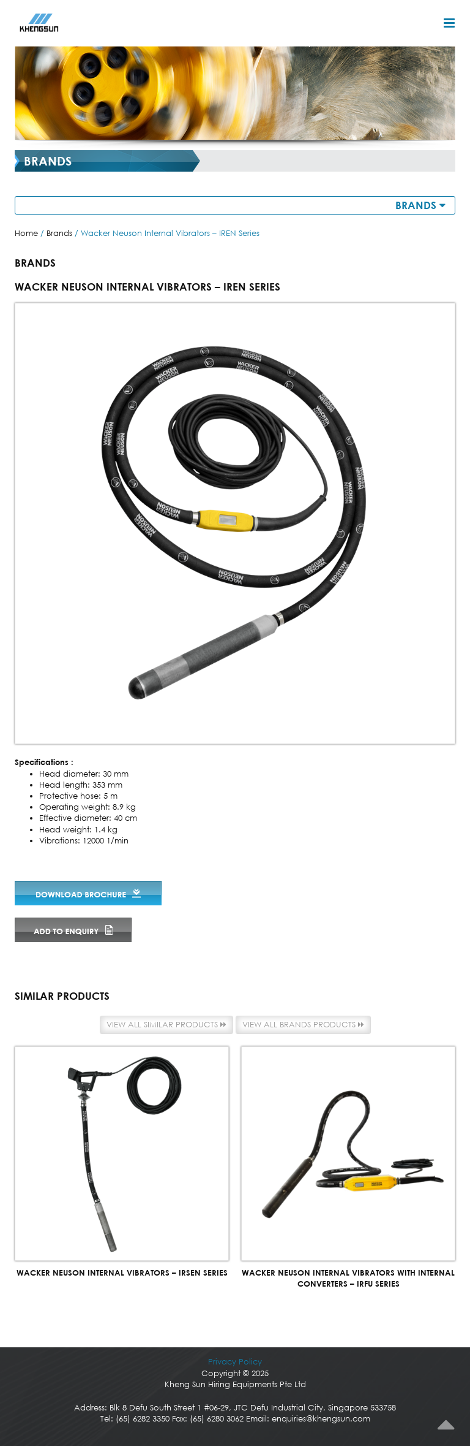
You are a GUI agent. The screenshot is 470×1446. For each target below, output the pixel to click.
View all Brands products (303, 1024)
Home (26, 233)
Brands (59, 233)
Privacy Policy (235, 1362)
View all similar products (166, 1024)
